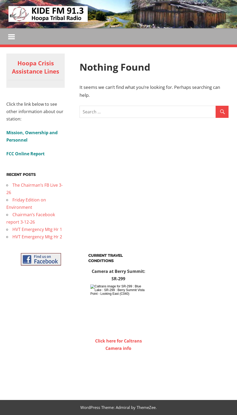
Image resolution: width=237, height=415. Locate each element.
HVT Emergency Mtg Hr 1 (37, 230)
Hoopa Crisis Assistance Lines (35, 67)
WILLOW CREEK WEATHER (118, 372)
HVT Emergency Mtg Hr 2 (37, 237)
